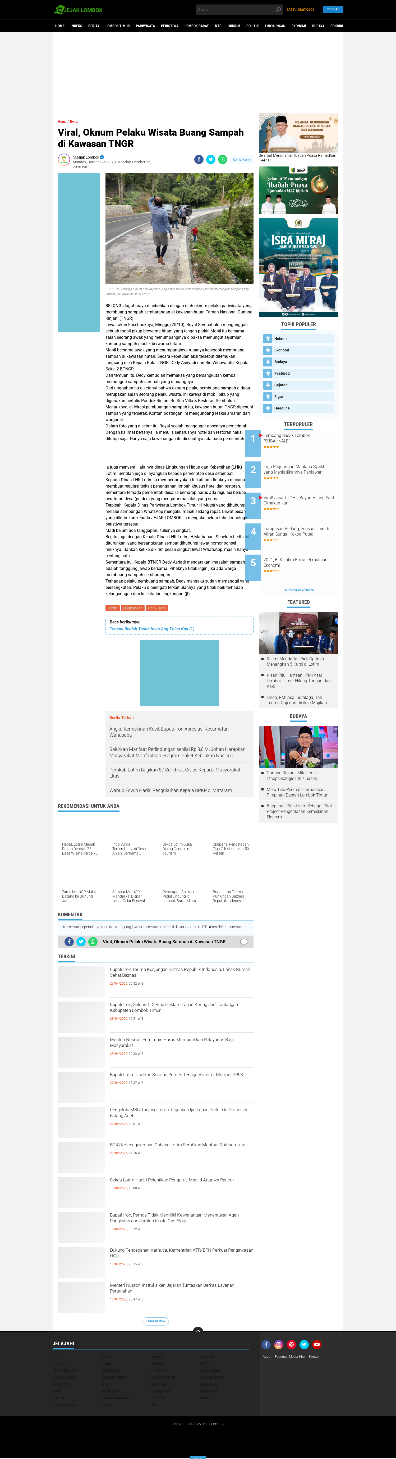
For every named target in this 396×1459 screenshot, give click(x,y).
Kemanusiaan (64, 1371)
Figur (278, 396)
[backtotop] (198, 1333)
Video (204, 1399)
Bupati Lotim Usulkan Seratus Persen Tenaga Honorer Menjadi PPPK (176, 1081)
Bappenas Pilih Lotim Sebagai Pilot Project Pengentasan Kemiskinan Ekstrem (299, 789)
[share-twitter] (210, 159)
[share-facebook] (199, 159)
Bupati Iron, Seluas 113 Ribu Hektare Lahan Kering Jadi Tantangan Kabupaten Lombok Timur (174, 1015)
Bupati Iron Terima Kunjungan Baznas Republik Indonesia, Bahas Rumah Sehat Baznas (179, 975)
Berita (93, 26)
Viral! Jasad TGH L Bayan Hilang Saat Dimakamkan (301, 491)
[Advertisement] (198, 72)
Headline (282, 408)
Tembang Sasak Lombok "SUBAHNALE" (300, 438)
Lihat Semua (155, 1322)
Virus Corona (64, 1406)
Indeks (76, 26)
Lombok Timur (117, 26)
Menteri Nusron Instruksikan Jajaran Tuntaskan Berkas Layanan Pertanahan (180, 1291)
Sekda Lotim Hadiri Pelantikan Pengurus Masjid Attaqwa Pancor (180, 1186)
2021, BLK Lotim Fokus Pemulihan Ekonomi (298, 545)
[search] (239, 9)
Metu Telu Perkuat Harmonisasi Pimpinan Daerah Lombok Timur (297, 770)
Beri (56, 1358)
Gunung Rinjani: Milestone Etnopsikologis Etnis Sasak (292, 753)
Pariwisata (145, 26)
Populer (333, 9)
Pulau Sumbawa (115, 1399)
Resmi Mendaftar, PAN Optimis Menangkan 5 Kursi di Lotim (295, 640)
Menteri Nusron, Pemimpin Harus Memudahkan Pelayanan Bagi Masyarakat (181, 1046)
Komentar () (242, 159)
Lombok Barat (197, 26)
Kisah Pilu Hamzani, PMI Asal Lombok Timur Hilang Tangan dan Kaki (299, 659)
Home (60, 26)
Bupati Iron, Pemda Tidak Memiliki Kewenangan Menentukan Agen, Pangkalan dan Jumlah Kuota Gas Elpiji (181, 1226)
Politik (252, 26)
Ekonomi (299, 26)
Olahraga (208, 1385)
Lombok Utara (212, 1378)
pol (154, 1406)
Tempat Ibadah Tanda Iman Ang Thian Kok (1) (152, 629)
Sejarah (281, 385)
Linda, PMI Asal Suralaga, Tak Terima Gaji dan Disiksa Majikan (297, 678)
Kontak (321, 1358)
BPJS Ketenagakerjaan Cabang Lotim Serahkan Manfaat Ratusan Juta (180, 1151)
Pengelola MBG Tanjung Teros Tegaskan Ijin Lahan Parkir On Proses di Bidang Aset (175, 1116)
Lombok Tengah (115, 1378)
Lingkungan (275, 26)
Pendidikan (340, 26)
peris (106, 1406)
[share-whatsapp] (222, 159)
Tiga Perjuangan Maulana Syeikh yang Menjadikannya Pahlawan (303, 468)
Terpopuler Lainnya (298, 568)
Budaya (318, 26)
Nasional (159, 1385)
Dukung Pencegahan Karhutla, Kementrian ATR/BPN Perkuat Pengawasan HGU (172, 1256)
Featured (282, 373)
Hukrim (234, 26)
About (268, 1358)
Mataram (60, 1385)
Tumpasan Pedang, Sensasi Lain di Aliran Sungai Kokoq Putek (303, 521)
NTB (218, 26)
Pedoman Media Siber (294, 1358)
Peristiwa (169, 26)
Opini (57, 1392)
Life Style (159, 1371)
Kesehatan (111, 1371)
